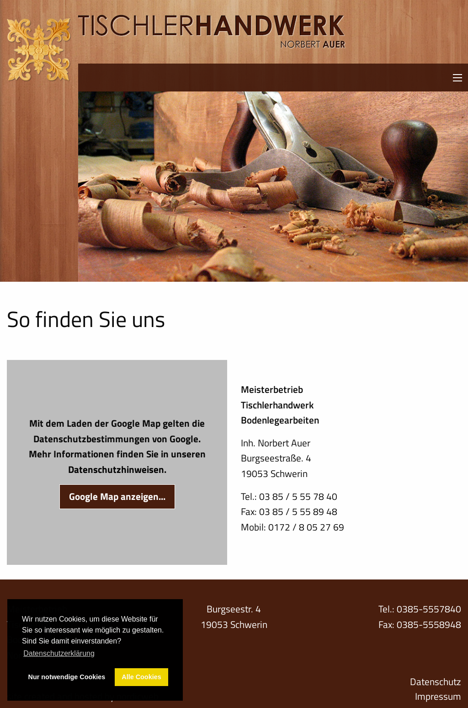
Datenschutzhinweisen (116, 469)
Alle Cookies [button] (141, 677)
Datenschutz (435, 682)
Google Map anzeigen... (117, 496)
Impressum (438, 696)
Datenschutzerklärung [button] (59, 653)
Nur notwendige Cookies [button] (67, 677)
